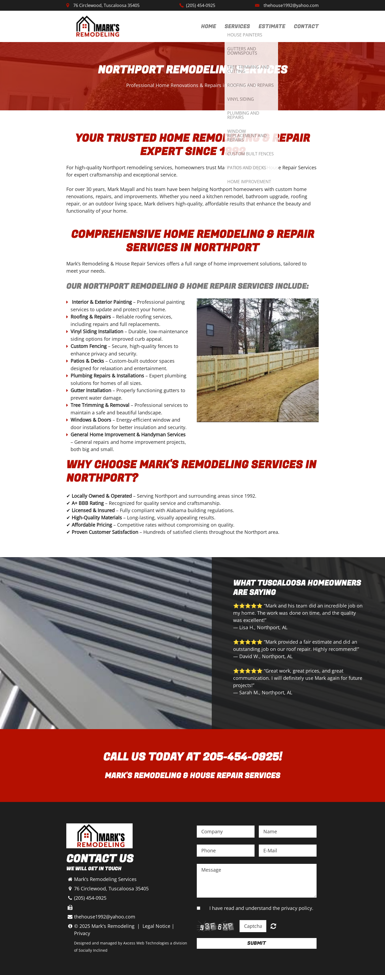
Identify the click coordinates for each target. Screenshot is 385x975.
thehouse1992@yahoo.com (291, 5)
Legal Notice (156, 926)
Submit (256, 943)
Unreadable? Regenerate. (273, 926)
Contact (306, 26)
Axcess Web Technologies (146, 943)
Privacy (82, 933)
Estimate (272, 26)
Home (208, 26)
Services (237, 26)
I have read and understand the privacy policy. (261, 908)
